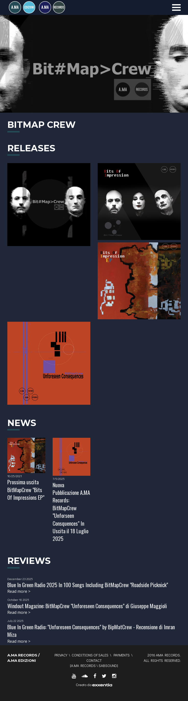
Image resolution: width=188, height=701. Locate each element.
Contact (94, 660)
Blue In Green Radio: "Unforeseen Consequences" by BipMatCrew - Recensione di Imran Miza (91, 630)
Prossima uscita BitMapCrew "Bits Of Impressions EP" (25, 489)
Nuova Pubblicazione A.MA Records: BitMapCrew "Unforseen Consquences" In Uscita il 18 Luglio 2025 (71, 512)
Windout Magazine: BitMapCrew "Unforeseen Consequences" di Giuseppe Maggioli (87, 606)
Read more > (18, 591)
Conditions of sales (90, 655)
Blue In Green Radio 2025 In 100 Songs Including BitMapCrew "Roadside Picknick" (87, 585)
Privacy (61, 655)
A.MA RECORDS (83, 665)
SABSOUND (108, 665)
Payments (122, 655)
